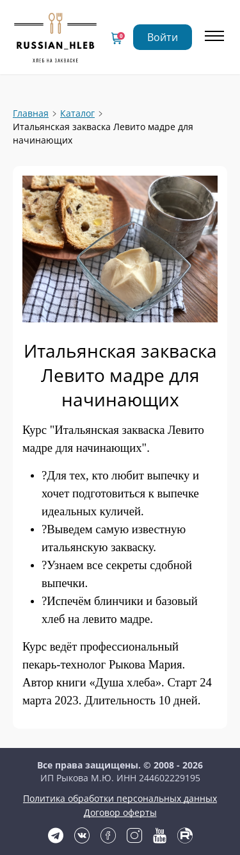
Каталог (77, 113)
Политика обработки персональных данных (120, 798)
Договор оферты (120, 812)
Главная (31, 113)
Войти (162, 37)
